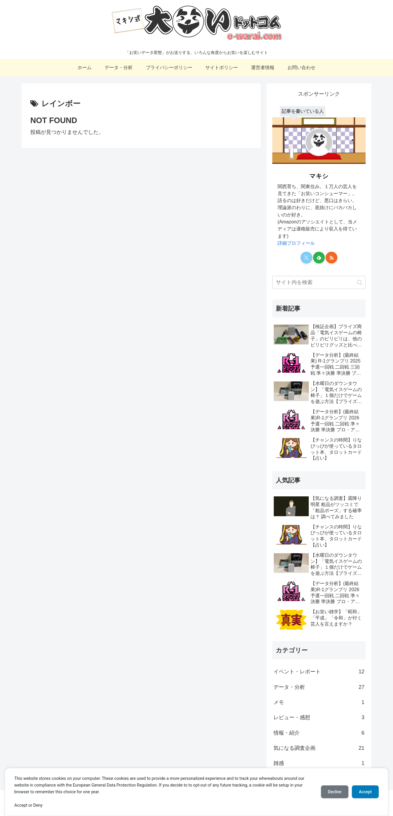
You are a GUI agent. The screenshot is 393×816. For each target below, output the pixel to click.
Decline (334, 791)
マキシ (319, 176)
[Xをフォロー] (306, 257)
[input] (319, 282)
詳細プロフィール (296, 243)
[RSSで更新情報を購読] (331, 257)
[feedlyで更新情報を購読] (319, 257)
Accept (365, 791)
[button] (360, 282)
